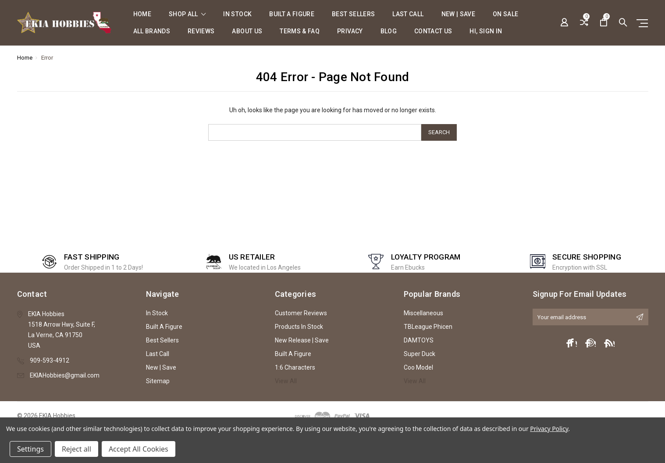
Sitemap (158, 381)
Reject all (76, 449)
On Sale (505, 14)
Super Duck (419, 353)
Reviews (201, 31)
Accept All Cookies (138, 449)
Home (142, 14)
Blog (389, 31)
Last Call (407, 14)
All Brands (152, 31)
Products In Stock (299, 326)
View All (286, 381)
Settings (30, 449)
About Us (247, 31)
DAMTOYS (419, 340)
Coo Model (418, 367)
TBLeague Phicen (428, 326)
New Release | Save (302, 340)
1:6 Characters (295, 367)
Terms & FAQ (300, 31)
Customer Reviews (301, 313)
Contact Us (433, 31)
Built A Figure (291, 14)
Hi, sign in (485, 31)
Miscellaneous (423, 313)
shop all (187, 14)
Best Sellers (353, 14)
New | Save (458, 14)
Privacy (350, 31)
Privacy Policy (549, 428)
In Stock (237, 14)
